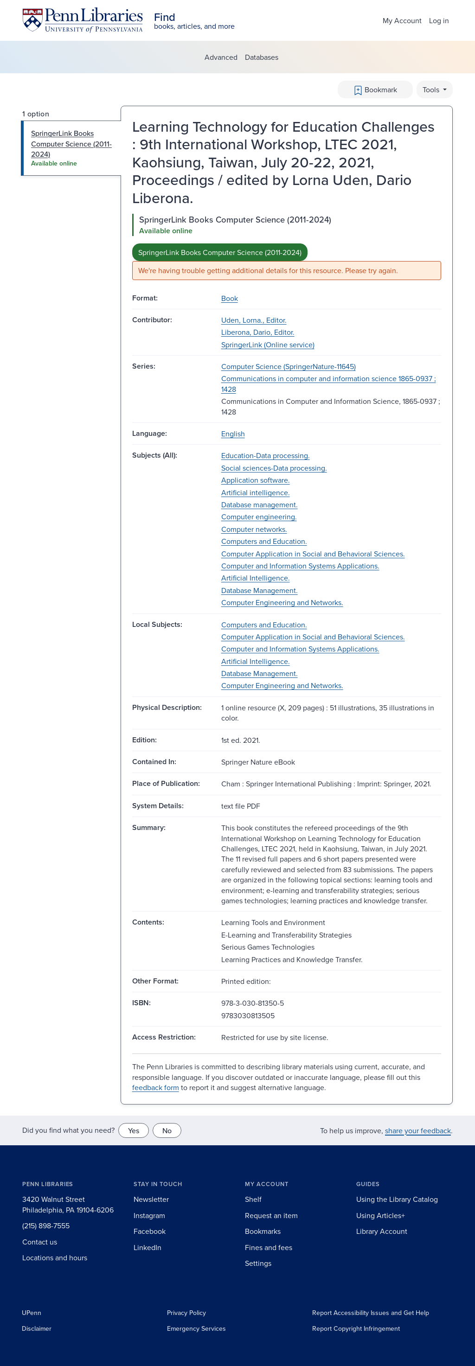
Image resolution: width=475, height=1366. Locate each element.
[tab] (71, 148)
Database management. (259, 504)
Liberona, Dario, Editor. (258, 332)
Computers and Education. (264, 541)
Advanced (221, 57)
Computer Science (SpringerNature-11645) (288, 366)
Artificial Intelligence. (255, 578)
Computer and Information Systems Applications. (300, 566)
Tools (432, 89)
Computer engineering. (259, 516)
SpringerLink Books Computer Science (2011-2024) (220, 252)
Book (229, 298)
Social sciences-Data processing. (274, 468)
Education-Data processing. (265, 455)
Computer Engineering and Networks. (282, 602)
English (233, 433)
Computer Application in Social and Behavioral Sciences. (313, 554)
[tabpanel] (286, 247)
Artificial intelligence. (255, 492)
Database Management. (259, 590)
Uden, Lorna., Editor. (254, 320)
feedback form (155, 1087)
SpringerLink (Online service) (268, 344)
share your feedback (418, 1130)
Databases (261, 57)
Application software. (255, 480)
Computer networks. (254, 529)
